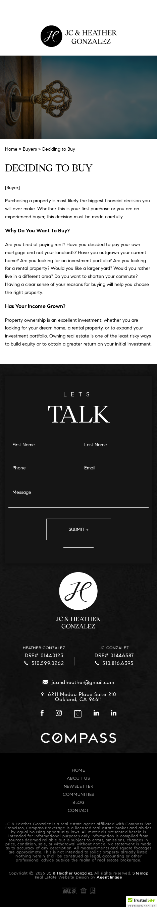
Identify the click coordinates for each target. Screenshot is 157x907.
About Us (78, 778)
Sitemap (140, 874)
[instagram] (59, 714)
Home (78, 770)
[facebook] (42, 714)
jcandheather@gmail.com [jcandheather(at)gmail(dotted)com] (83, 682)
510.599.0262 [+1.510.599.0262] (48, 663)
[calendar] (78, 713)
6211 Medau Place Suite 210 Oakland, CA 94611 (82, 697)
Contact (78, 811)
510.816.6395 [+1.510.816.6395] (118, 663)
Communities (78, 794)
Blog (78, 803)
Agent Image (109, 878)
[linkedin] (96, 714)
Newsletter (79, 786)
